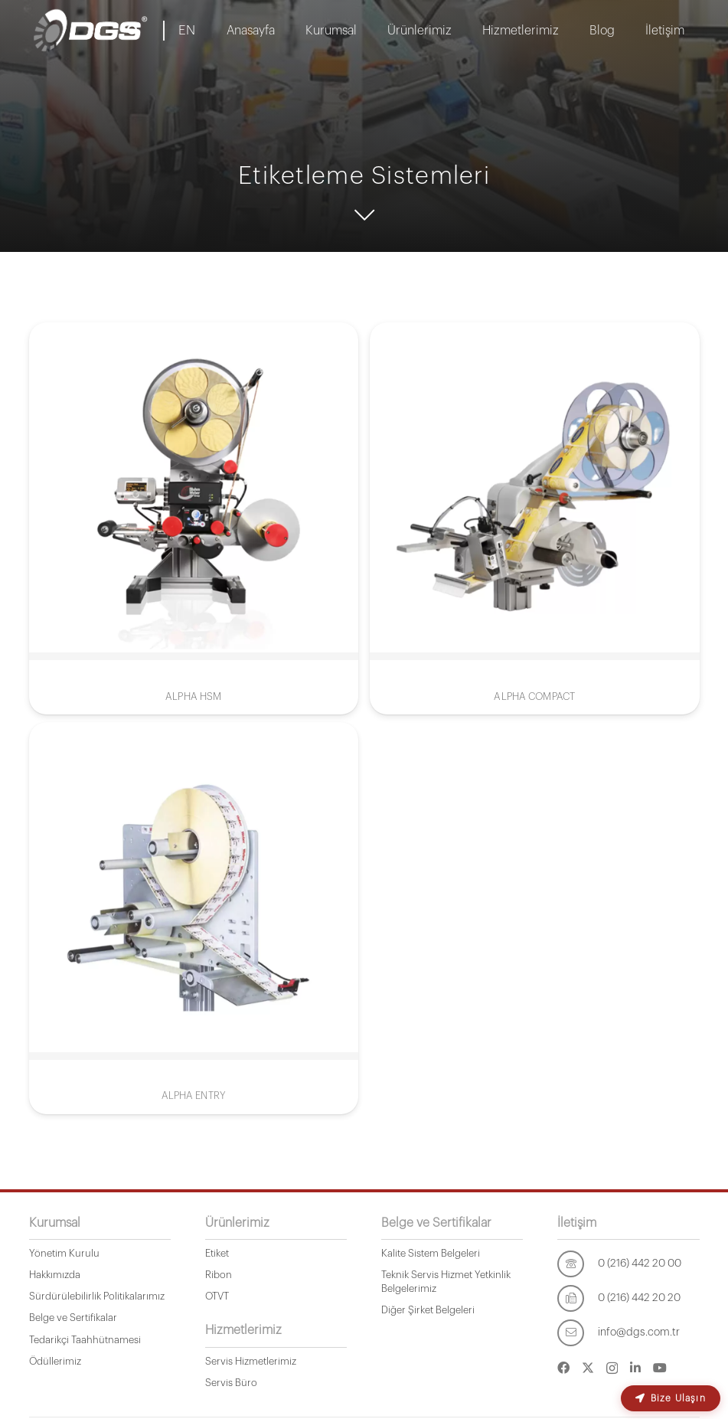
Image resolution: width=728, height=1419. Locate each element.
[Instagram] (612, 1368)
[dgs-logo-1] (90, 31)
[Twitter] (588, 1368)
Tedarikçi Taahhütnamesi (85, 1340)
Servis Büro (231, 1383)
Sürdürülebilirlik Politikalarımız (97, 1296)
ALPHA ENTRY (194, 1059)
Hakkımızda (54, 1275)
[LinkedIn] (635, 1368)
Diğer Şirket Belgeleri (428, 1310)
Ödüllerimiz (55, 1361)
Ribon (218, 1275)
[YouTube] (660, 1368)
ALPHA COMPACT (534, 696)
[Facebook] (563, 1368)
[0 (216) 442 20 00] (577, 1264)
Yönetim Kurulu (64, 1253)
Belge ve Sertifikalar (73, 1318)
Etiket (217, 1253)
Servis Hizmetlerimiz (250, 1361)
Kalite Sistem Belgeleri (430, 1253)
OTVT (217, 1296)
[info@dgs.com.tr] (577, 1332)
